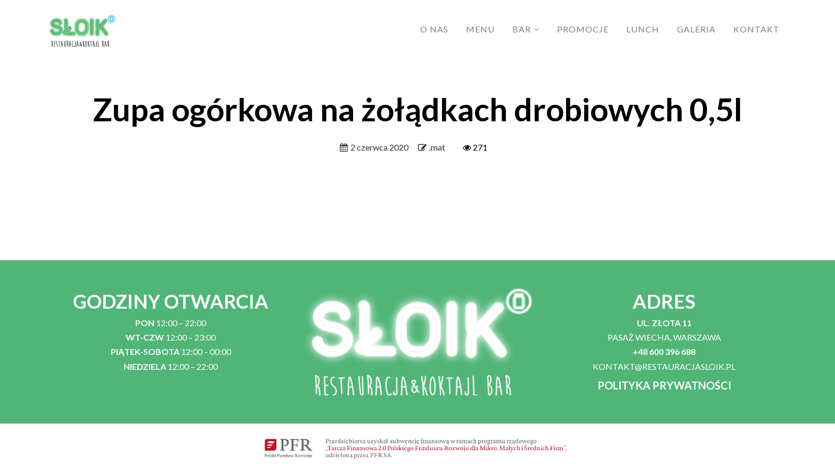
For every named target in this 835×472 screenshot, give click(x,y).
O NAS (434, 29)
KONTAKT (756, 29)
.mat (437, 147)
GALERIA (696, 29)
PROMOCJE (583, 29)
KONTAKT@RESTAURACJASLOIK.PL (664, 366)
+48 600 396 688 (664, 351)
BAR (521, 29)
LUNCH (642, 29)
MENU (480, 29)
